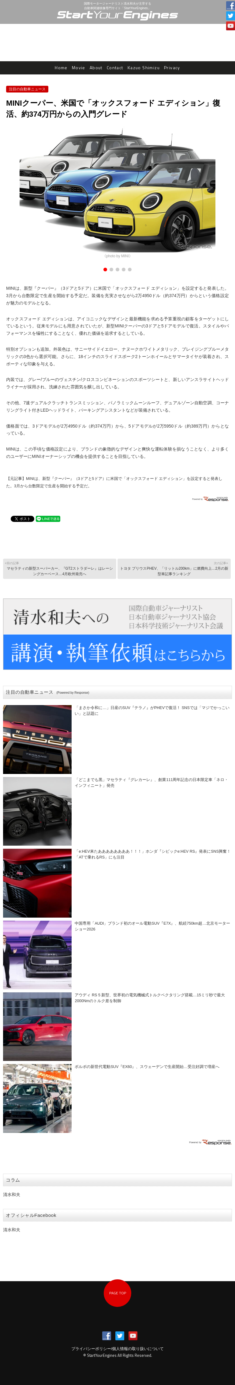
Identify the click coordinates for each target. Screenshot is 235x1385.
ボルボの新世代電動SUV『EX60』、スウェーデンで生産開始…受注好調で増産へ (147, 1067)
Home (61, 67)
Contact (115, 67)
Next (221, 193)
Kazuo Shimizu (144, 67)
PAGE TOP (117, 1293)
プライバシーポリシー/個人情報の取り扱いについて (117, 1349)
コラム (13, 1180)
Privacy (172, 67)
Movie (78, 67)
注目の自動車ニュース (27, 89)
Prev (14, 193)
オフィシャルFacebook (31, 1215)
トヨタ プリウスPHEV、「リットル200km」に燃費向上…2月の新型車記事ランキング (173, 568)
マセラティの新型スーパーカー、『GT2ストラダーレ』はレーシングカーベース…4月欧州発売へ (59, 568)
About (96, 67)
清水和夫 (11, 1194)
